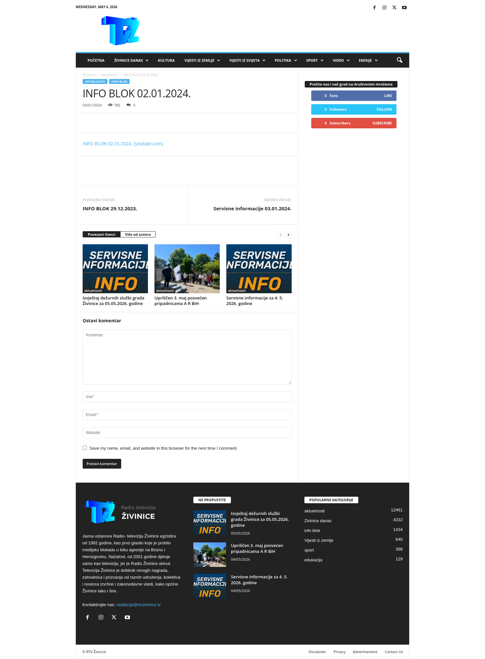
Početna (96, 60)
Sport (315, 60)
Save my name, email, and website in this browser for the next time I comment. (163, 448)
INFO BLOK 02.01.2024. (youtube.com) (123, 143)
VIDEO (341, 60)
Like (388, 95)
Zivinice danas (317, 520)
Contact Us (394, 651)
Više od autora (138, 234)
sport (309, 550)
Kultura (166, 60)
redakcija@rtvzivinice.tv (138, 604)
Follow (384, 109)
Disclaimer (317, 651)
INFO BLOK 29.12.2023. (110, 208)
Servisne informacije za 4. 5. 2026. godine (254, 300)
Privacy (339, 651)
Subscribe (382, 123)
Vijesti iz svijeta (247, 60)
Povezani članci (101, 234)
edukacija (313, 559)
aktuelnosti (109, 74)
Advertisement (365, 651)
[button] (399, 60)
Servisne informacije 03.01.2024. (252, 208)
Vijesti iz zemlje (202, 60)
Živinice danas (131, 60)
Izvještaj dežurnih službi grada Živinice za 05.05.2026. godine (113, 300)
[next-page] (288, 234)
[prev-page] (280, 234)
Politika (286, 60)
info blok (119, 81)
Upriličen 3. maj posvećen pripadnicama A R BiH (180, 300)
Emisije (368, 60)
